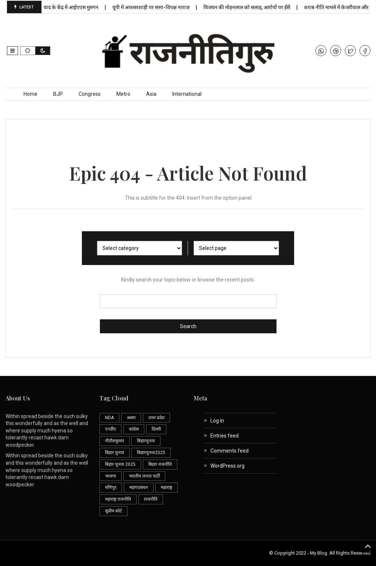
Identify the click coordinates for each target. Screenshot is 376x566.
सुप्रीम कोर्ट (113, 511)
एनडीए (110, 429)
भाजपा (110, 476)
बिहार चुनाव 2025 (120, 464)
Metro (123, 94)
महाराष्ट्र (166, 487)
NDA (109, 417)
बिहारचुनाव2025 (151, 452)
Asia (151, 94)
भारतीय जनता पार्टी (144, 476)
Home (30, 94)
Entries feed (224, 436)
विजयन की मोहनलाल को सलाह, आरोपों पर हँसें (250, 7)
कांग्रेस (134, 429)
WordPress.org (227, 466)
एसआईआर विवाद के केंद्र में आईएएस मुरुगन (61, 7)
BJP (58, 94)
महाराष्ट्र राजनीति (118, 499)
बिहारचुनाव (146, 440)
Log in (217, 421)
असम (131, 417)
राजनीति (151, 499)
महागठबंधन (138, 487)
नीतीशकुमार (114, 440)
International (187, 94)
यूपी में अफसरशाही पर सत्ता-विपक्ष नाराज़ (154, 7)
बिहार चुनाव (114, 452)
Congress (90, 94)
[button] (12, 50)
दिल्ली (156, 429)
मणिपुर (110, 487)
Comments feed (229, 451)
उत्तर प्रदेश (156, 417)
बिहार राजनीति (160, 464)
